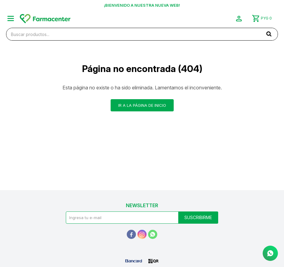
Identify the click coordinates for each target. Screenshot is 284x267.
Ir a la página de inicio (142, 105)
